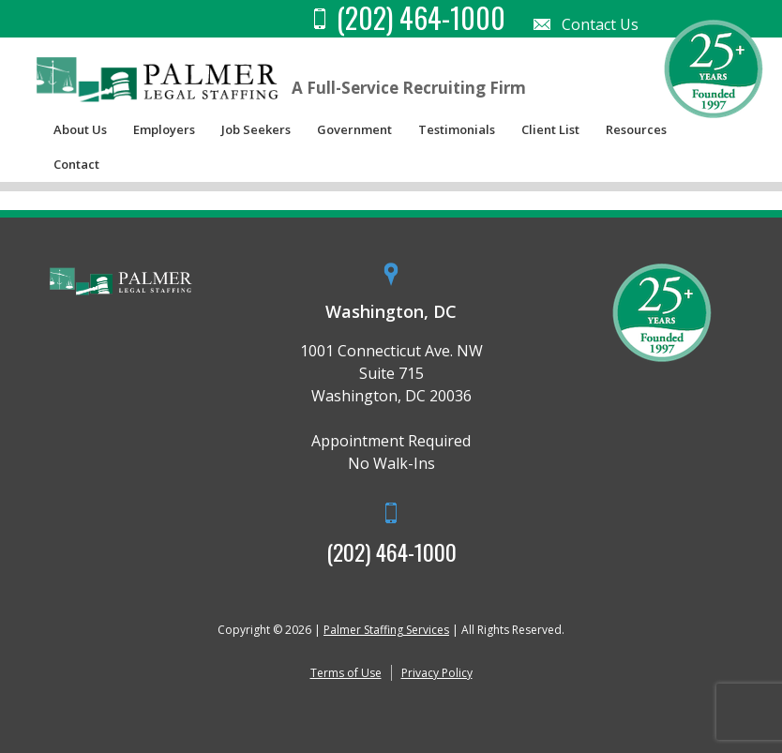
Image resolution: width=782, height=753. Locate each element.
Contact (76, 164)
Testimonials (456, 129)
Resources (636, 129)
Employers (164, 129)
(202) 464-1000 (391, 551)
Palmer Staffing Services (386, 630)
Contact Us (600, 24)
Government (354, 129)
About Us (80, 129)
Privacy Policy (437, 673)
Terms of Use (346, 673)
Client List (550, 129)
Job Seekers (256, 129)
